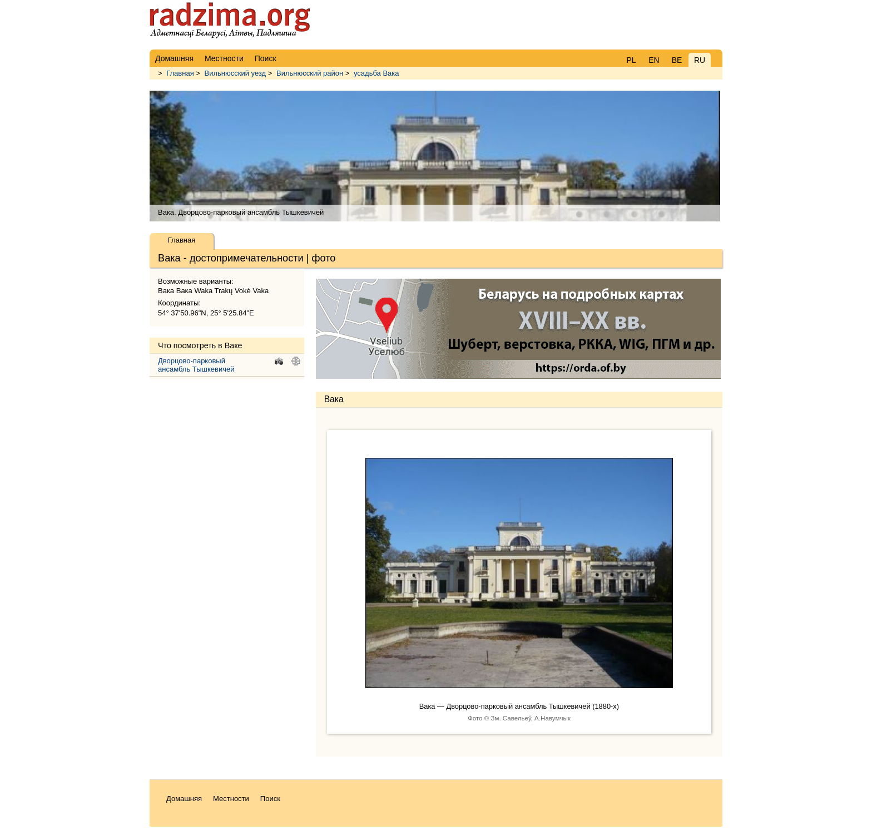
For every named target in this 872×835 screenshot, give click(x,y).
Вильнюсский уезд (235, 73)
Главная (180, 73)
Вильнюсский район (309, 73)
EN (653, 60)
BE (677, 60)
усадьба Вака (376, 73)
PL (631, 60)
